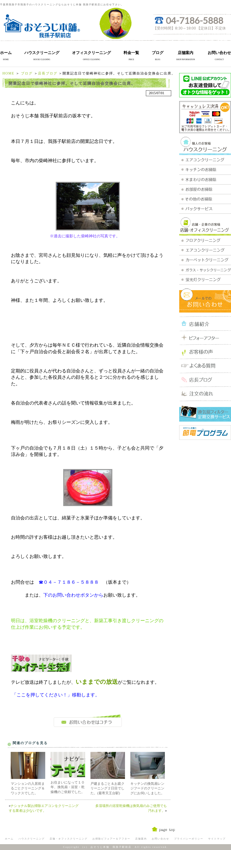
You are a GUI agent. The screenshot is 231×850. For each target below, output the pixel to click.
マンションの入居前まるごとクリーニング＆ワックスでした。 (28, 788)
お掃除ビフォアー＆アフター (111, 838)
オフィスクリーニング (91, 53)
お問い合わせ (219, 53)
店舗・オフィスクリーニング (69, 838)
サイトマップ (217, 838)
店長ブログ (47, 73)
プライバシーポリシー (188, 838)
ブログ (157, 53)
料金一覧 (131, 53)
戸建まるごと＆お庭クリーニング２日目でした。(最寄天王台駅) (107, 788)
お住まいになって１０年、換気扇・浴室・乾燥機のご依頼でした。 (68, 787)
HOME (8, 73)
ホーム (6, 53)
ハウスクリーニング (41, 53)
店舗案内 (185, 53)
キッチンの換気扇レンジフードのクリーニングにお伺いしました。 (147, 788)
